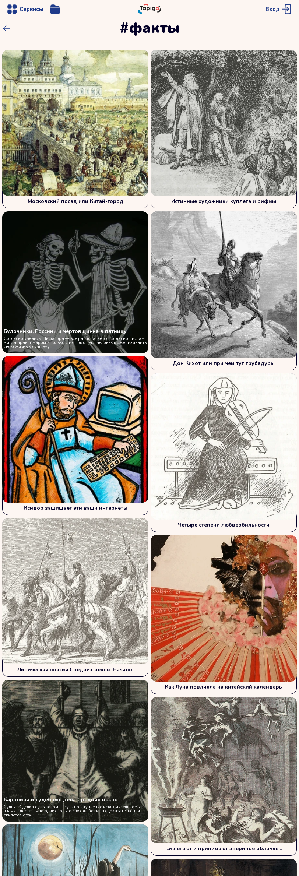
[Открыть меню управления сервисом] (55, 9)
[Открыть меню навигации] (24, 9)
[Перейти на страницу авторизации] (279, 9)
